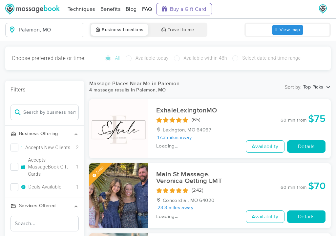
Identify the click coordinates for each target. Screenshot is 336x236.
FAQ (147, 9)
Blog (131, 9)
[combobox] (50, 30)
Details (306, 146)
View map (287, 30)
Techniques (81, 9)
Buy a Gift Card (184, 9)
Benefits (110, 9)
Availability (265, 146)
